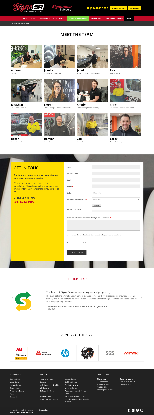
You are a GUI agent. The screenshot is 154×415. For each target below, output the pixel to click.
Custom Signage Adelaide (49, 399)
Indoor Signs (14, 382)
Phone (70, 186)
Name (70, 167)
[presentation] (108, 243)
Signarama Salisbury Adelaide (75, 396)
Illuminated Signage (47, 379)
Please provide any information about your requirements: (89, 218)
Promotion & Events (17, 391)
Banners (43, 382)
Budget (70, 193)
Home (15, 24)
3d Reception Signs (47, 391)
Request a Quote (119, 8)
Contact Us (134, 8)
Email (69, 180)
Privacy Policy (43, 410)
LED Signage (44, 388)
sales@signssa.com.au (105, 390)
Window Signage (46, 396)
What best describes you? (77, 199)
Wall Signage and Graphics (49, 385)
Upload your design (74, 209)
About (12, 394)
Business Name (72, 174)
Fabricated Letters (71, 385)
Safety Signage (15, 388)
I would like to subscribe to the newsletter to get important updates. (96, 235)
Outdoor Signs (15, 379)
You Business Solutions (24, 412)
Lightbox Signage (71, 388)
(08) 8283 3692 (97, 8)
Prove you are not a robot (76, 243)
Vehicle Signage (15, 385)
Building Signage (71, 382)
